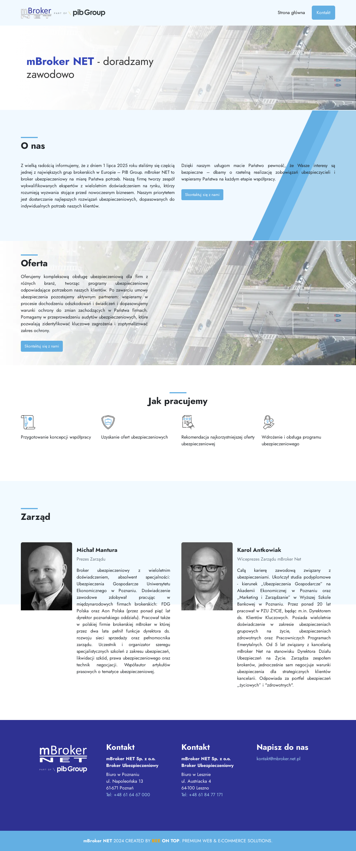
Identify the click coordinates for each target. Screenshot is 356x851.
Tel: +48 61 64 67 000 (128, 794)
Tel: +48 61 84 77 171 (202, 794)
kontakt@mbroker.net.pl (279, 758)
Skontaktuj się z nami (202, 194)
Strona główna (291, 12)
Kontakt (323, 12)
